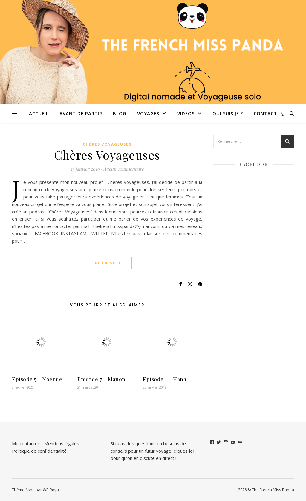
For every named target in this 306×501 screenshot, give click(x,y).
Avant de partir (80, 113)
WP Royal (51, 489)
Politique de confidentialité (39, 451)
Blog (119, 113)
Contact (265, 113)
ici (191, 451)
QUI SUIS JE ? (227, 113)
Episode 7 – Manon (101, 379)
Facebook (253, 164)
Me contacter (25, 443)
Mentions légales (61, 443)
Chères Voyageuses (107, 144)
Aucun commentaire (123, 169)
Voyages (148, 113)
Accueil (39, 113)
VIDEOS (186, 113)
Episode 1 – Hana (164, 379)
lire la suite (107, 263)
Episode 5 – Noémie (37, 379)
